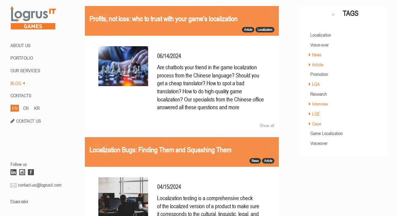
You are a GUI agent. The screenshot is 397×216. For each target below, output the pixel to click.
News (317, 54)
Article (317, 64)
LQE (316, 113)
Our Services (25, 70)
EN (14, 108)
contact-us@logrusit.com (39, 185)
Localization (320, 35)
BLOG (17, 83)
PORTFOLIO (21, 58)
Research (318, 94)
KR (37, 108)
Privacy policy (19, 201)
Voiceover (318, 143)
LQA (316, 84)
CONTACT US (28, 121)
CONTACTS (20, 95)
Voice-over (319, 44)
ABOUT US (20, 45)
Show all (267, 125)
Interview (320, 103)
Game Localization (326, 133)
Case (316, 123)
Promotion (319, 74)
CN (25, 108)
